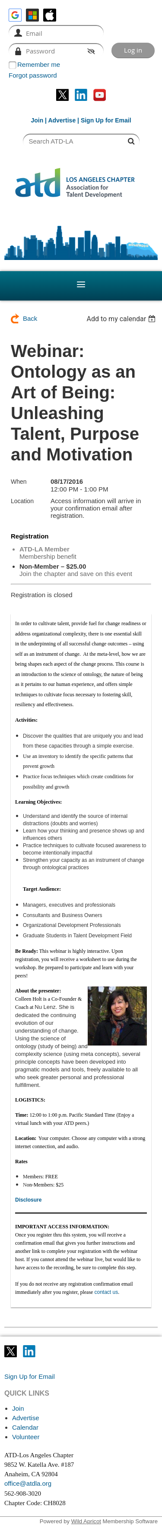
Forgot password (33, 75)
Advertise (62, 120)
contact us (106, 1292)
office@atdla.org (27, 1483)
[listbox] (122, 318)
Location (22, 501)
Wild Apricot (86, 1521)
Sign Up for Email (29, 1376)
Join (37, 120)
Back (30, 318)
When (19, 481)
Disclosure (28, 1200)
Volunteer (25, 1436)
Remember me (38, 64)
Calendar (25, 1427)
